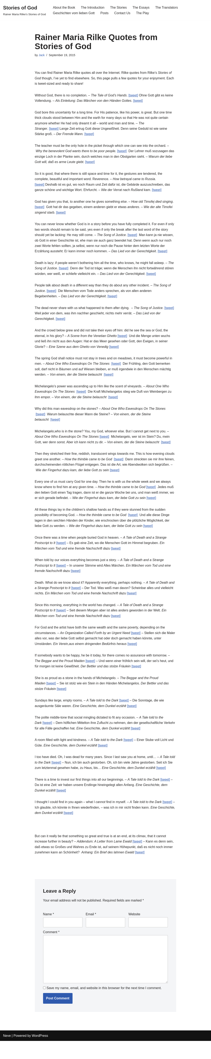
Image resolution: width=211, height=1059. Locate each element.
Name (48, 931)
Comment (51, 949)
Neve (7, 1054)
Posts (105, 13)
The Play (143, 13)
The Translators (167, 7)
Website (134, 931)
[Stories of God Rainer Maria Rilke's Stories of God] (24, 10)
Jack (42, 55)
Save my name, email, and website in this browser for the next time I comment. (104, 1006)
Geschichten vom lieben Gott (74, 13)
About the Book (64, 7)
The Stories (119, 7)
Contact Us (123, 13)
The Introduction (93, 7)
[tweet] (134, 96)
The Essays (142, 7)
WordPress (40, 1054)
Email (91, 931)
